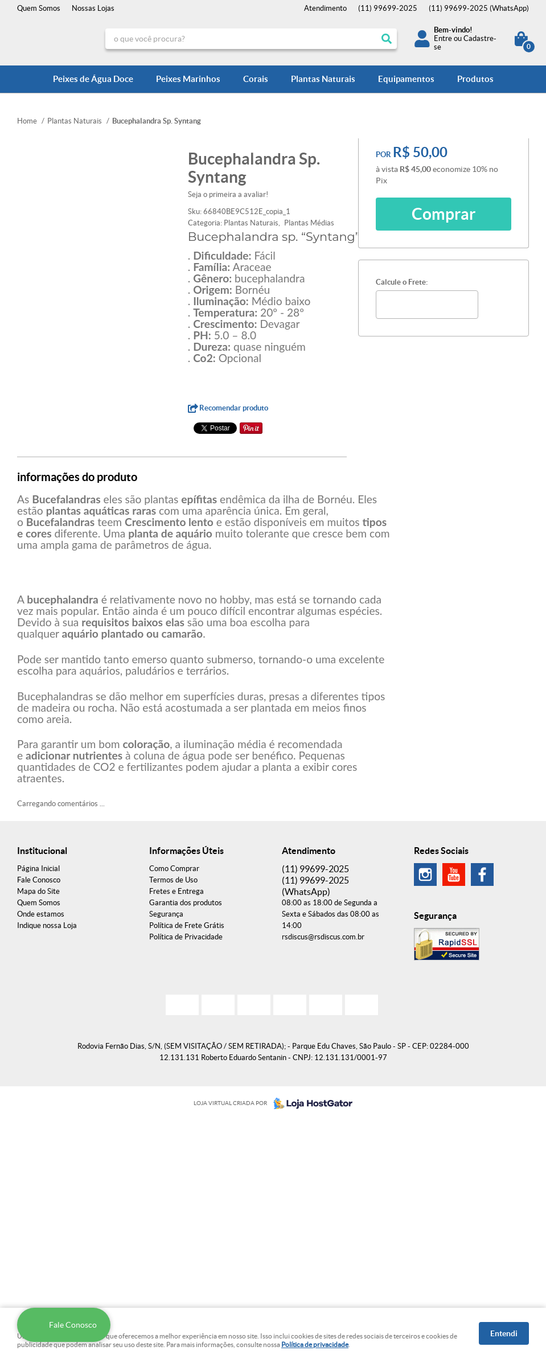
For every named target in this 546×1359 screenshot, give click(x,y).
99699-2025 (387, 8)
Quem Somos (38, 8)
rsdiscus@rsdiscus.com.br (323, 937)
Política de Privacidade (186, 937)
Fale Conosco (38, 880)
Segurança (166, 914)
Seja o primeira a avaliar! (228, 194)
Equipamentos (406, 79)
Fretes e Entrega (176, 891)
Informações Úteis (186, 850)
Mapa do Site (38, 891)
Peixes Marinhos (188, 79)
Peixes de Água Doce (93, 79)
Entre (443, 38)
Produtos (475, 79)
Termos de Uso (173, 880)
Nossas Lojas (93, 8)
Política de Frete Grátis (186, 925)
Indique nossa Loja (47, 925)
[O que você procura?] (386, 38)
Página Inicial (38, 868)
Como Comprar (174, 868)
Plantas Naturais (323, 79)
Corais (255, 79)
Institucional (42, 850)
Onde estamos (40, 914)
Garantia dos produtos (185, 902)
